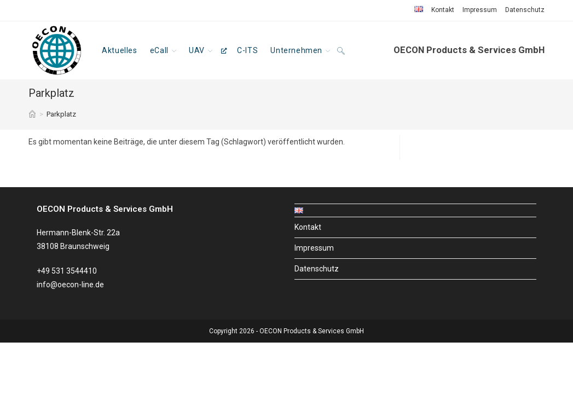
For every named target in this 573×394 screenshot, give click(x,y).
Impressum (479, 10)
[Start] (32, 114)
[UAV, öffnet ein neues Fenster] (207, 50)
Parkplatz (61, 114)
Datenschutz (525, 10)
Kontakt (442, 10)
